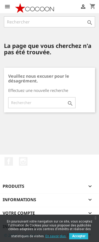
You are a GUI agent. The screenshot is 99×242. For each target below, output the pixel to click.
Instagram (23, 161)
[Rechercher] (49, 21)
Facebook (8, 161)
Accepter (78, 236)
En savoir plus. (56, 236)
